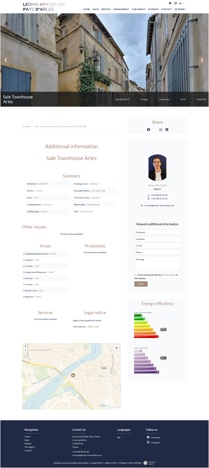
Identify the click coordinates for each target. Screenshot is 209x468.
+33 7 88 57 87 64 (159, 198)
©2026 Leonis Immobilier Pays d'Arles (71, 463)
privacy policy (168, 274)
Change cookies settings (130, 462)
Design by (148, 463)
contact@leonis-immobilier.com (87, 455)
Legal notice (97, 462)
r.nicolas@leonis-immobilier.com (159, 205)
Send (141, 284)
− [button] (25, 351)
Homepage (26, 126)
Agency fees (110, 462)
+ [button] (25, 347)
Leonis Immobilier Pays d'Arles (86, 436)
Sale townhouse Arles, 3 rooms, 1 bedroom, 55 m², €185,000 (60, 126)
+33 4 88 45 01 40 (159, 195)
